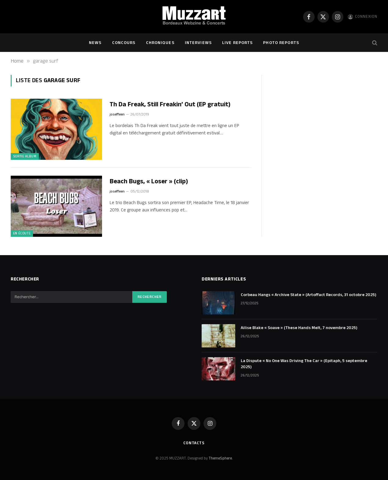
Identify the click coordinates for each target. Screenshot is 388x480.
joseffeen (117, 114)
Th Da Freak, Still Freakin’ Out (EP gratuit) (170, 104)
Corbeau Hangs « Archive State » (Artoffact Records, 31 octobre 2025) (308, 295)
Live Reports (237, 43)
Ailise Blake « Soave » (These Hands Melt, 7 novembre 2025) (299, 328)
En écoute (22, 233)
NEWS (95, 43)
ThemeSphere (220, 458)
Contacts (194, 443)
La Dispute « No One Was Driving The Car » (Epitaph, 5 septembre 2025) (304, 364)
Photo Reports (281, 43)
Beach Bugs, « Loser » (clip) (149, 181)
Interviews (198, 43)
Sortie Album (24, 156)
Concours (124, 43)
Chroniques (160, 43)
